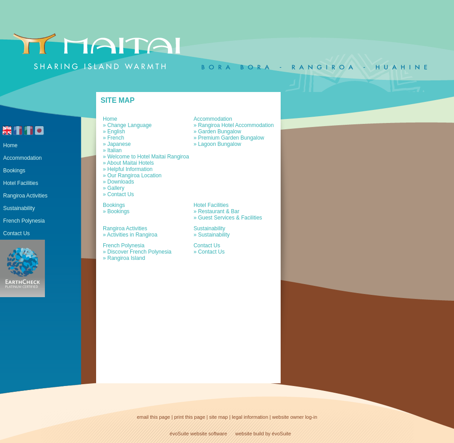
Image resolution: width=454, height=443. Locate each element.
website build (249, 433)
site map (218, 417)
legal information (250, 417)
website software (208, 433)
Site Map (118, 100)
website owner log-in (294, 417)
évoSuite (179, 433)
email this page (153, 417)
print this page (189, 417)
